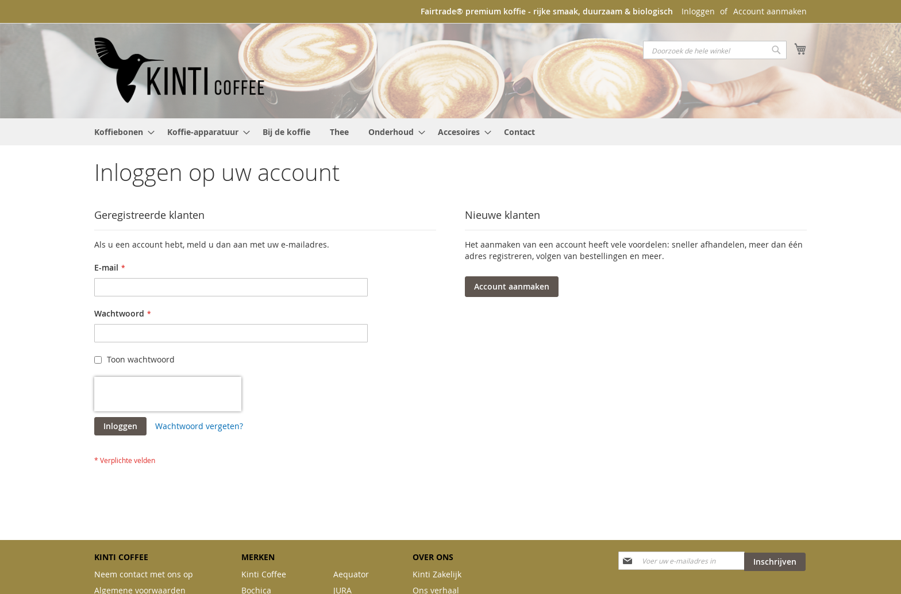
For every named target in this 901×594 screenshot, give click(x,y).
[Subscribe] (775, 562)
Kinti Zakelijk (437, 574)
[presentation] (167, 394)
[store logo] (180, 70)
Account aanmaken (770, 11)
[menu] (450, 131)
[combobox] (715, 50)
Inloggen (698, 11)
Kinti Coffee (263, 574)
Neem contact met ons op (143, 574)
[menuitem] (121, 131)
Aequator (351, 574)
